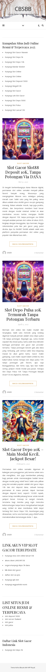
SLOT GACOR (23, 163)
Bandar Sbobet (18, 66)
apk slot (15, 579)
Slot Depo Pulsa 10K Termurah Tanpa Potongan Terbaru (23, 314)
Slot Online (16, 71)
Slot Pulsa (16, 105)
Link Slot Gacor (18, 95)
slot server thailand (13, 619)
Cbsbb (23, 9)
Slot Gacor (16, 90)
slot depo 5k (17, 650)
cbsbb (9, 252)
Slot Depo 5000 (18, 100)
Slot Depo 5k (17, 57)
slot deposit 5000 (12, 616)
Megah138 (16, 86)
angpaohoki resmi (19, 584)
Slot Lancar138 (18, 110)
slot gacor (16, 570)
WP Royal (31, 667)
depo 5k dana (24, 565)
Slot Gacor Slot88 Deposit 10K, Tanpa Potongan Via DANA (23, 172)
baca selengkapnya (23, 244)
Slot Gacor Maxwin (20, 52)
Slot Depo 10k (18, 62)
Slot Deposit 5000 (20, 81)
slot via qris (15, 575)
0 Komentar (39, 252)
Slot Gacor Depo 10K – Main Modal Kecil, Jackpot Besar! (23, 454)
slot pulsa (9, 625)
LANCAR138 (20, 560)
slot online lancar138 (25, 555)
